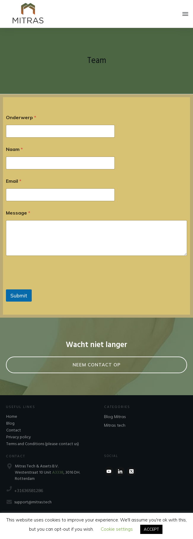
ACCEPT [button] (151, 529)
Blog (10, 423)
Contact (13, 430)
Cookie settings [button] (117, 529)
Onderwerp (21, 117)
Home (11, 416)
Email (13, 181)
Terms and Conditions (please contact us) (42, 444)
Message (18, 213)
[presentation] (51, 285)
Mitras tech (114, 425)
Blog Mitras (115, 416)
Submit (18, 295)
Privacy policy (18, 437)
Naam (14, 149)
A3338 (57, 472)
